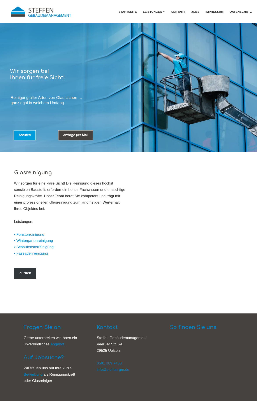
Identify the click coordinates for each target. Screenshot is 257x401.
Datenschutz (241, 11)
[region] (128, 87)
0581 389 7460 (109, 363)
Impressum (215, 11)
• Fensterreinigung (29, 234)
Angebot (57, 344)
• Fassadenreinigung (31, 253)
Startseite (127, 11)
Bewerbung (33, 374)
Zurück (25, 273)
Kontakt (178, 11)
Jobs (195, 11)
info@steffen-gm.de (113, 370)
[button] (164, 11)
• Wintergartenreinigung (33, 241)
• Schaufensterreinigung (34, 247)
